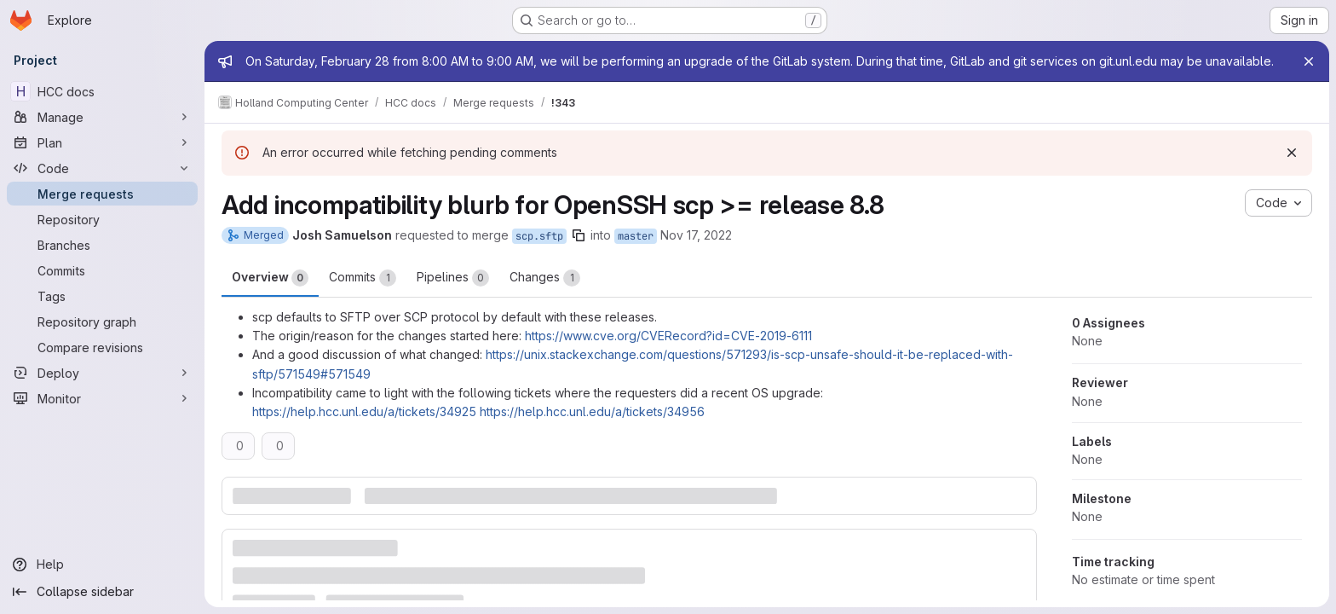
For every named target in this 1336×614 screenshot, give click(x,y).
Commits (362, 278)
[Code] (102, 168)
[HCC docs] (102, 91)
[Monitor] (102, 398)
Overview (270, 278)
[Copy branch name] (578, 235)
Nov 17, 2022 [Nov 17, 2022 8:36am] (696, 235)
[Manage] (102, 117)
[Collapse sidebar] (102, 592)
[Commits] (102, 270)
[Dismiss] (1291, 152)
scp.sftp (539, 236)
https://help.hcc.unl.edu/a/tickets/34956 (592, 411)
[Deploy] (102, 373)
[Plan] (102, 142)
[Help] (102, 564)
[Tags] (102, 296)
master (636, 236)
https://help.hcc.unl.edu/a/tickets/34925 (364, 411)
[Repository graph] (102, 321)
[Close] (1309, 61)
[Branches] (102, 245)
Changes (545, 278)
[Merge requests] (102, 194)
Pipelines (453, 278)
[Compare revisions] (102, 347)
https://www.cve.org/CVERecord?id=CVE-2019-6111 (668, 335)
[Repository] (102, 219)
